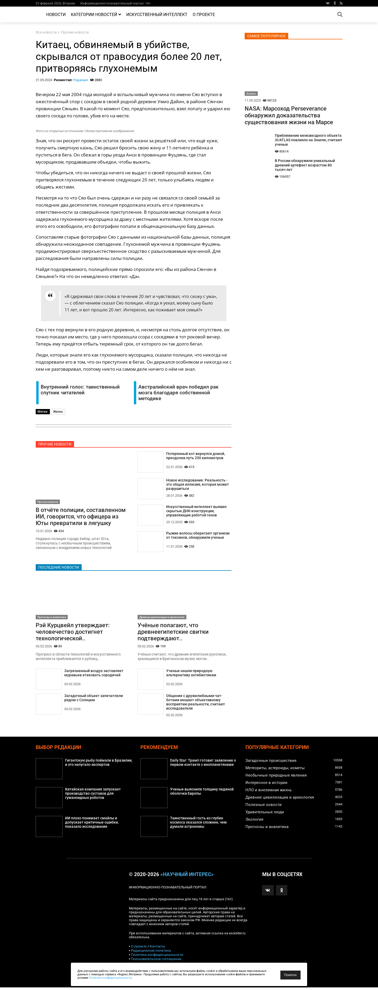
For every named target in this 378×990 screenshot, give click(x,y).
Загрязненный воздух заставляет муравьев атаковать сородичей (93, 674)
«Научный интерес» (187, 877)
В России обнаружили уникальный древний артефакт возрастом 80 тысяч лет (305, 165)
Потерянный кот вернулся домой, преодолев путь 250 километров (195, 456)
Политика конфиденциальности (157, 957)
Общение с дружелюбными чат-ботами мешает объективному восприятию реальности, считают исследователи (195, 704)
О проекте (204, 14)
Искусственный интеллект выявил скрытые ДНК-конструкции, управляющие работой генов (196, 511)
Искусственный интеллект (156, 14)
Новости (56, 14)
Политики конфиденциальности (110, 977)
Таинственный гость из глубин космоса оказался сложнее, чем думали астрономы (198, 825)
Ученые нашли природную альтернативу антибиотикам (191, 674)
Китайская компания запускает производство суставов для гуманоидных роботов (93, 796)
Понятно (290, 975)
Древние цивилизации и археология (162, 617)
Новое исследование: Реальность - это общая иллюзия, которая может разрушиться (197, 485)
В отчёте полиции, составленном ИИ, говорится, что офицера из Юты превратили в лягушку (81, 517)
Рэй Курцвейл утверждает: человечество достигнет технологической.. (73, 633)
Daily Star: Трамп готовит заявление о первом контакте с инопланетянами (203, 765)
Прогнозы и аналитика (52, 617)
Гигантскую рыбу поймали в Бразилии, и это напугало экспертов (98, 765)
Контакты (157, 949)
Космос (251, 93)
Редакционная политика (151, 953)
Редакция (80, 80)
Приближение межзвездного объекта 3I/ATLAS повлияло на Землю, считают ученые (308, 140)
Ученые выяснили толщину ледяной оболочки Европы (202, 794)
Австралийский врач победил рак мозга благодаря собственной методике (178, 392)
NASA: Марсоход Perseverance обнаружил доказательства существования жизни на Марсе (289, 115)
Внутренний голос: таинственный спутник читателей (80, 390)
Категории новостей (96, 14)
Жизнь (58, 411)
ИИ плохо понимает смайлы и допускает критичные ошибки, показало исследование (92, 825)
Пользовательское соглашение (156, 961)
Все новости (46, 32)
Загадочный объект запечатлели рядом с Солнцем (93, 699)
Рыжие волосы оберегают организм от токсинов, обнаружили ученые (198, 536)
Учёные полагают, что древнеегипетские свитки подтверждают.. (173, 633)
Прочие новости (75, 32)
